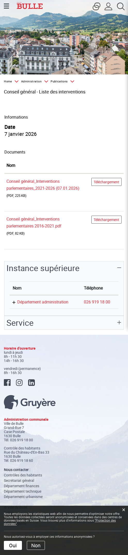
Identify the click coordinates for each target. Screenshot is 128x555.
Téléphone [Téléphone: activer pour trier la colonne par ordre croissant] (93, 288)
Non (36, 545)
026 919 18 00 (97, 302)
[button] (34, 81)
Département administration (42, 302)
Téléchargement (106, 181)
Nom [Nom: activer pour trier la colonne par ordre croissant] (10, 165)
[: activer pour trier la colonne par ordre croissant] (106, 166)
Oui (13, 545)
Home (8, 81)
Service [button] (20, 322)
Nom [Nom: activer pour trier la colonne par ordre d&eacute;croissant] (17, 288)
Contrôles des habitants (23, 475)
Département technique (22, 491)
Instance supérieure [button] (42, 267)
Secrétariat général (19, 480)
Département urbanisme (23, 496)
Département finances (21, 485)
